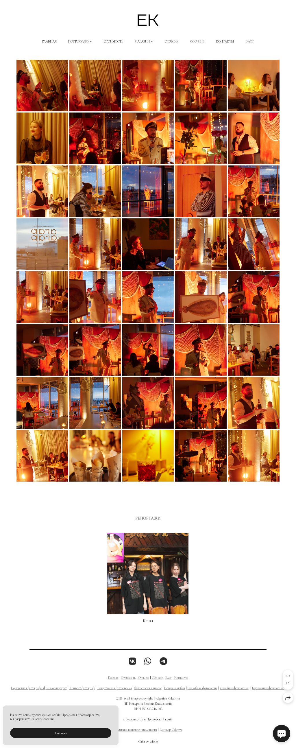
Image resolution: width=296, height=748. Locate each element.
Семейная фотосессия (234, 692)
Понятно (60, 733)
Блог (250, 41)
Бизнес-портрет (56, 692)
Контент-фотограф (82, 692)
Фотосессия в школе (148, 692)
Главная (49, 41)
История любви (174, 692)
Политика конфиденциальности (135, 734)
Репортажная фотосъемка (114, 692)
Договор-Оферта (171, 734)
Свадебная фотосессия (202, 692)
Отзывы (172, 41)
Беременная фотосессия (268, 692)
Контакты (225, 41)
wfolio (154, 746)
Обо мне (197, 41)
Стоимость (113, 41)
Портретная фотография (27, 692)
